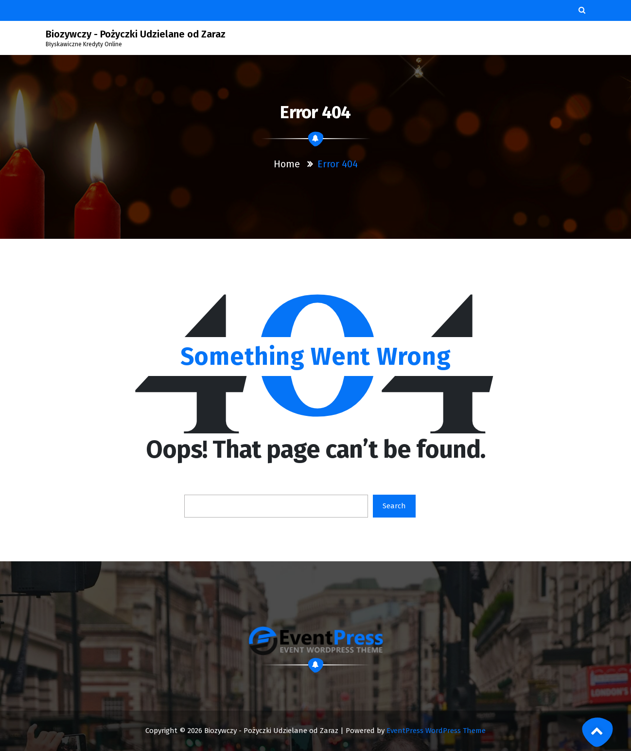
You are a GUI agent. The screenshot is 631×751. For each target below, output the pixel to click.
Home (287, 164)
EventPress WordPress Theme (436, 730)
